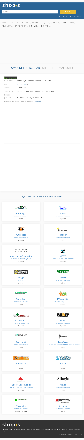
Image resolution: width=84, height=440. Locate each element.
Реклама (69, 17)
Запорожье (68, 22)
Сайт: (6, 84)
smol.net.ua (21, 84)
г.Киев (25, 22)
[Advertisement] (42, 46)
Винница (33, 26)
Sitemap (77, 434)
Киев (4, 22)
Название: (8, 80)
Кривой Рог (20, 26)
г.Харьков (6, 26)
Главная (61, 17)
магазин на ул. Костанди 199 (21, 257)
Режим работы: (7, 96)
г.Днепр (44, 26)
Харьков (14, 22)
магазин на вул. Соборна (63, 300)
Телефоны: (8, 91)
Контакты (78, 17)
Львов (56, 22)
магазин (21, 279)
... (52, 26)
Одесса (45, 22)
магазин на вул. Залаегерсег (63, 257)
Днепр (35, 22)
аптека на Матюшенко (21, 322)
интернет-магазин (21, 215)
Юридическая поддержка (66, 434)
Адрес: (6, 88)
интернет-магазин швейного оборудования (63, 343)
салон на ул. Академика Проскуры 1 (21, 386)
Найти (67, 11)
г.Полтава (37, 101)
